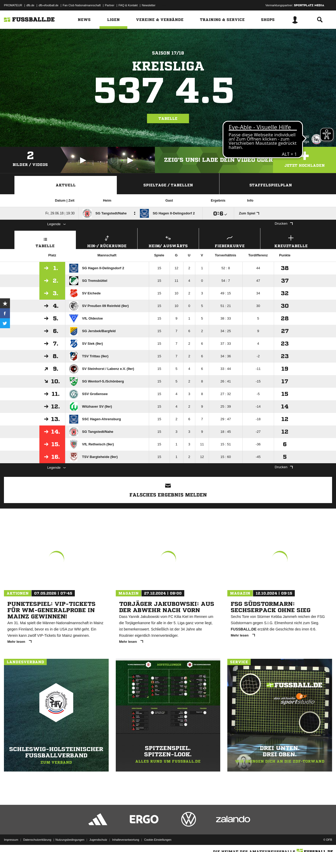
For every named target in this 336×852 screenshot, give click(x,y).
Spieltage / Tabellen (168, 185)
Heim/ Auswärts (168, 241)
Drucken (284, 223)
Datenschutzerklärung (37, 839)
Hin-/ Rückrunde (107, 241)
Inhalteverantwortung (125, 839)
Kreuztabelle (291, 241)
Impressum (11, 839)
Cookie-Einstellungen (157, 839)
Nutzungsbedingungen (69, 839)
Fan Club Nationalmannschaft (82, 5)
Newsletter (148, 5)
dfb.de (30, 5)
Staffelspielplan (270, 185)
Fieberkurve (230, 241)
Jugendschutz (98, 839)
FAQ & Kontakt (128, 5)
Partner (109, 5)
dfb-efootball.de (49, 5)
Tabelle (168, 118)
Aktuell (66, 185)
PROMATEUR (13, 5)
